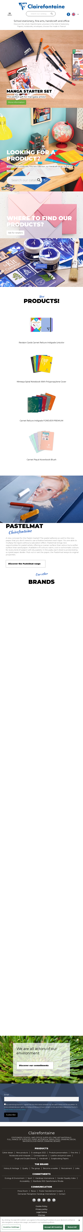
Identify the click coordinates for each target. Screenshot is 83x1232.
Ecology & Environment (14, 1178)
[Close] (79, 1220)
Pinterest (49, 1200)
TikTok (54, 1200)
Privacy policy (41, 1209)
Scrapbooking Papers (59, 1158)
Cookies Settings (11, 1227)
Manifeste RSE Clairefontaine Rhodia (48, 1181)
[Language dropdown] (76, 14)
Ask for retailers (15, 233)
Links (77, 1168)
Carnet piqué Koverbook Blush (41, 460)
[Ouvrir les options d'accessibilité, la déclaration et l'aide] (68, 14)
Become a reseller (50, 1168)
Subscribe (11, 1115)
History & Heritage (11, 1168)
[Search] (41, 13)
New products (22, 1153)
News (33, 1191)
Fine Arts (74, 1153)
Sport (30, 1178)
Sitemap (41, 1215)
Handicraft (43, 1158)
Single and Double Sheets (25, 1158)
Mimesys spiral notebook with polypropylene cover (41, 382)
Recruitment (66, 1168)
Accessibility (25, 1181)
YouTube (44, 1200)
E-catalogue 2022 (38, 1153)
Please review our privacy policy (15, 1109)
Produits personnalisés (58, 1153)
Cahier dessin (7, 1153)
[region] (41, 1224)
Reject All (72, 1227)
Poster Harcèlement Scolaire (51, 1191)
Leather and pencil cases (60, 1156)
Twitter (39, 1200)
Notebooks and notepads (19, 1156)
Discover (41, 266)
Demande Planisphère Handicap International (37, 1194)
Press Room (22, 1191)
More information (16, 102)
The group (35, 1168)
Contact (62, 1194)
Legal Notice (41, 1212)
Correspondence (40, 1156)
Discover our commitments (34, 1065)
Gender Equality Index (66, 1178)
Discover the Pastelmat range (24, 564)
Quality (25, 1168)
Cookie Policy (41, 1206)
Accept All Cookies (53, 1227)
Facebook (34, 1200)
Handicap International (44, 1178)
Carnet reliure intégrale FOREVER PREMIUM (41, 421)
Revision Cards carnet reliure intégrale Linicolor (41, 342)
